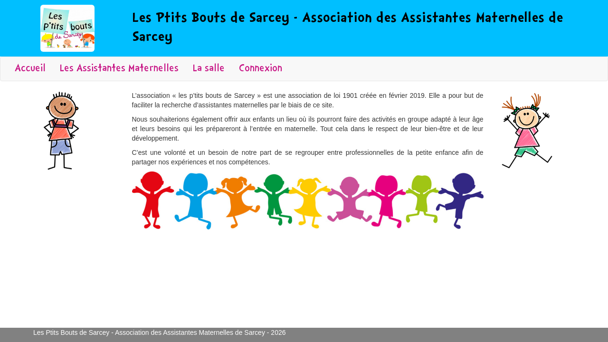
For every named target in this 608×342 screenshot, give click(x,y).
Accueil (30, 69)
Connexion (260, 69)
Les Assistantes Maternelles (119, 69)
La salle (209, 69)
